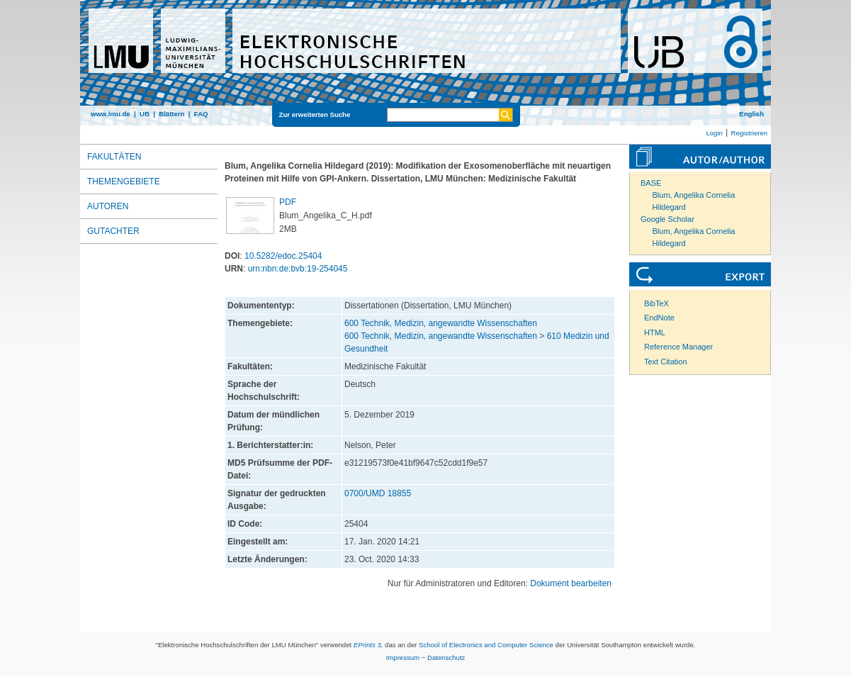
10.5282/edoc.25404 (283, 256)
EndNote (659, 317)
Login (714, 133)
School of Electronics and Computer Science (486, 645)
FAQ (201, 114)
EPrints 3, (368, 645)
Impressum (402, 657)
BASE (651, 183)
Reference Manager (678, 346)
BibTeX (656, 303)
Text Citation (665, 361)
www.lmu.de (110, 114)
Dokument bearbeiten (571, 583)
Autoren (107, 206)
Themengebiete (123, 181)
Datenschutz (446, 657)
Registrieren (749, 133)
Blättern (171, 114)
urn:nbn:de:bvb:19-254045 (298, 269)
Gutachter (113, 231)
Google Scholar (667, 219)
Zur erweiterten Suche (315, 114)
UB (145, 114)
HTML (654, 332)
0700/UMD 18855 (377, 493)
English (751, 114)
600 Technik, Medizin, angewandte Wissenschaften (440, 323)
